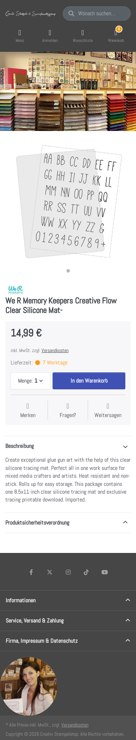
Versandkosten (55, 350)
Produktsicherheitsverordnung (37, 522)
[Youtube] (105, 572)
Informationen (21, 600)
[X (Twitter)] (50, 572)
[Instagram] (68, 572)
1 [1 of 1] (68, 271)
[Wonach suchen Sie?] (96, 13)
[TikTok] (86, 572)
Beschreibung (19, 446)
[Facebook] (31, 572)
